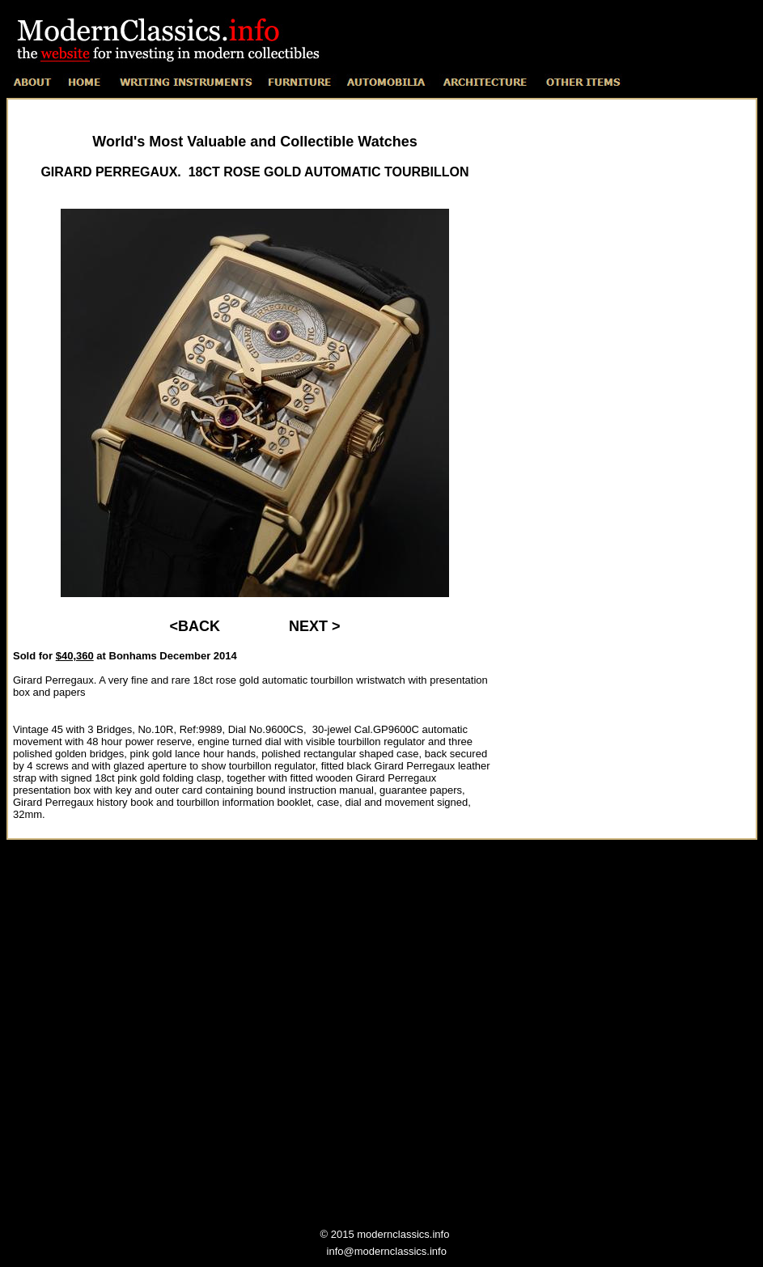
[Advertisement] (627, 351)
